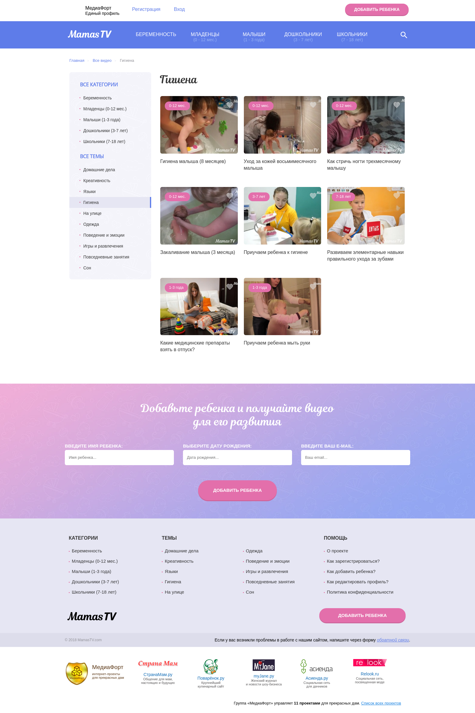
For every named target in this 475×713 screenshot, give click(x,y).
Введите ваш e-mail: (327, 445)
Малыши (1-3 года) (101, 119)
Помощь (335, 538)
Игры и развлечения (103, 246)
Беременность (156, 34)
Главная (76, 60)
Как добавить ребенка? (351, 571)
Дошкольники (303, 37)
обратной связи (393, 640)
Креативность (96, 180)
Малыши (254, 37)
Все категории (99, 84)
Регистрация (146, 9)
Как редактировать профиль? (357, 581)
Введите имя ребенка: (94, 445)
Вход (179, 9)
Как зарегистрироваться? (353, 561)
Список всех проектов (381, 703)
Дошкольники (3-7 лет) (105, 130)
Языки (89, 191)
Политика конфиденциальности (360, 592)
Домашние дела (99, 169)
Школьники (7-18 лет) (104, 141)
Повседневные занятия (106, 257)
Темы (169, 538)
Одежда (91, 224)
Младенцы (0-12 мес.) (105, 108)
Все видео (102, 60)
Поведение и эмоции (104, 235)
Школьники (352, 37)
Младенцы (205, 37)
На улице (92, 213)
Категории (83, 538)
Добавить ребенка (377, 9)
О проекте (337, 550)
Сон (87, 267)
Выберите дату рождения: (217, 445)
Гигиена (173, 581)
